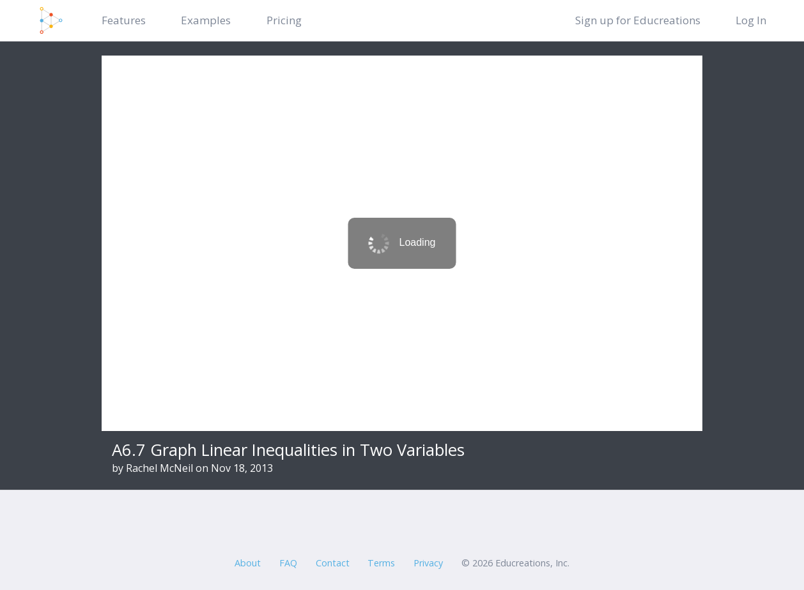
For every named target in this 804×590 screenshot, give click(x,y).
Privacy (428, 563)
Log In (751, 20)
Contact (333, 563)
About (248, 563)
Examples (206, 20)
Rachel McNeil (159, 468)
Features (124, 20)
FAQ (288, 563)
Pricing (284, 20)
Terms (381, 563)
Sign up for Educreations (637, 20)
